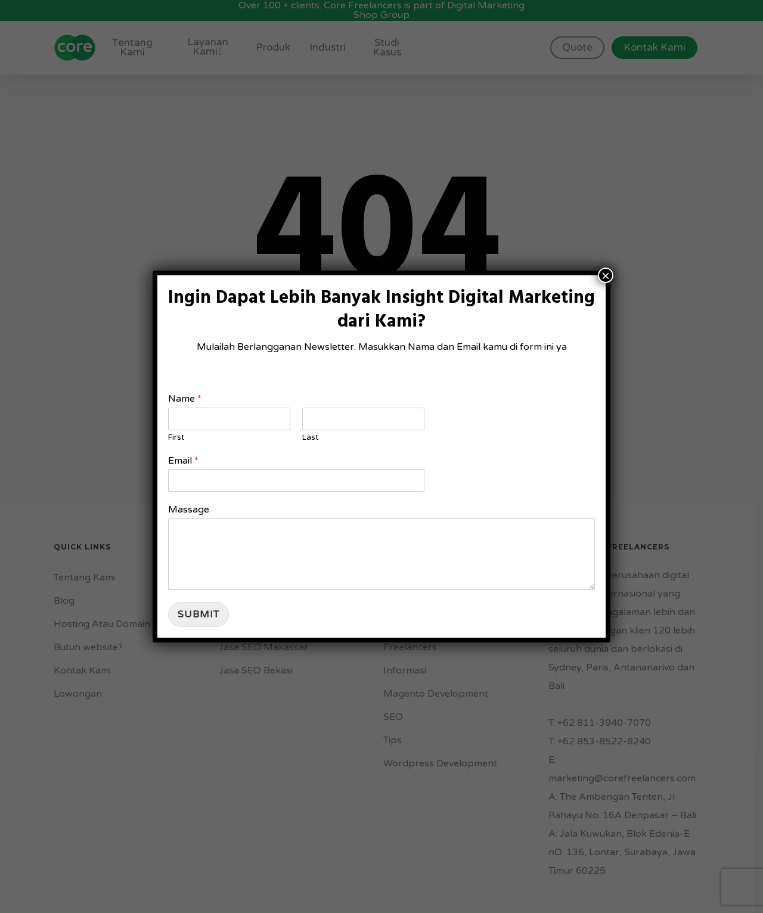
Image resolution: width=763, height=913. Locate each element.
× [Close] (605, 275)
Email (183, 461)
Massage (188, 509)
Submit (198, 614)
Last (310, 437)
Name (184, 399)
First (176, 437)
